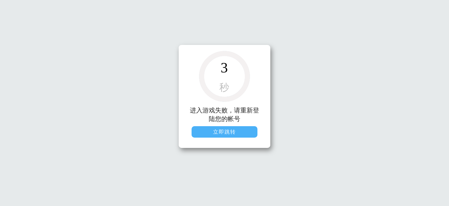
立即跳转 (224, 132)
